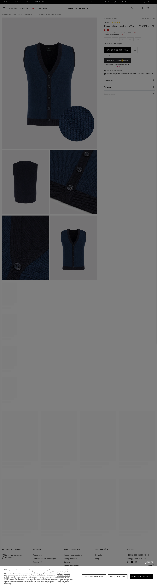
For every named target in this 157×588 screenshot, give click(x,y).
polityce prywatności (63, 574)
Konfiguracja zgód (117, 577)
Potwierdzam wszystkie (141, 577)
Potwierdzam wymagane (94, 577)
